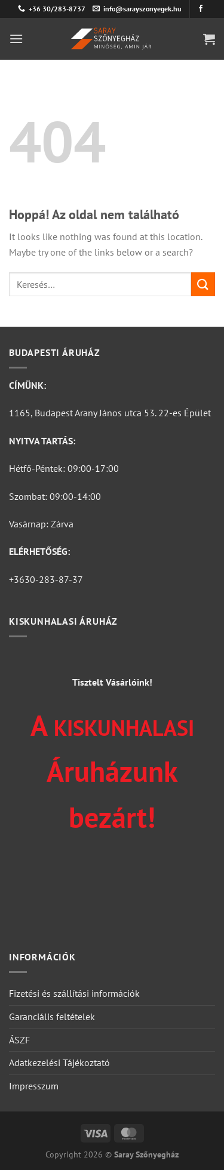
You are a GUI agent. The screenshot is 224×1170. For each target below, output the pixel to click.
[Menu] (16, 38)
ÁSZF (19, 1040)
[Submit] (203, 284)
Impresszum (34, 1086)
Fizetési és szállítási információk (74, 993)
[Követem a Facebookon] (200, 9)
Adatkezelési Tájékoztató (59, 1062)
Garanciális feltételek (52, 1016)
